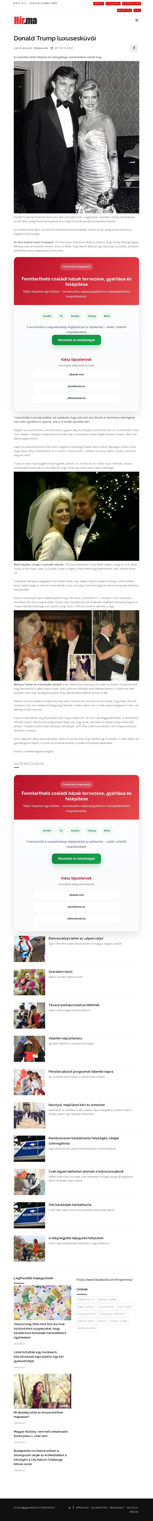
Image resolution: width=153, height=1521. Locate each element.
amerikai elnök (87, 1328)
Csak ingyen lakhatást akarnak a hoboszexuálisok (86, 1171)
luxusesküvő (105, 1306)
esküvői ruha (86, 1321)
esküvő (102, 1321)
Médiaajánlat (117, 1507)
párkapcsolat (86, 1299)
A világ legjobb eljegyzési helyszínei (76, 1238)
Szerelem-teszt (60, 972)
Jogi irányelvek (99, 1507)
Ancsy (25, 48)
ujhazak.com (76, 374)
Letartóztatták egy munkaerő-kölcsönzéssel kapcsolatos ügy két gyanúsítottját (39, 1356)
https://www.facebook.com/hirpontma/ (104, 1279)
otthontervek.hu (76, 398)
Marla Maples (86, 1306)
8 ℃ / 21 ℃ (19, 3)
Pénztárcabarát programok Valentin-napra (81, 1071)
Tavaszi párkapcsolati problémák (74, 1005)
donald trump (118, 1321)
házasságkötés (87, 1314)
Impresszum (82, 1507)
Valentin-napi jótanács (65, 1038)
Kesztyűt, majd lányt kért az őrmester (77, 1105)
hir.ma (24, 1507)
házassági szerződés (112, 1314)
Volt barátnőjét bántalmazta (70, 1205)
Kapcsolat (132, 1507)
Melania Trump (107, 1299)
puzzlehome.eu (76, 386)
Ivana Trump (124, 1306)
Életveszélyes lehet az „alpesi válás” (76, 938)
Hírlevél (134, 1511)
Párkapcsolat (40, 48)
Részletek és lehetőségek (76, 340)
